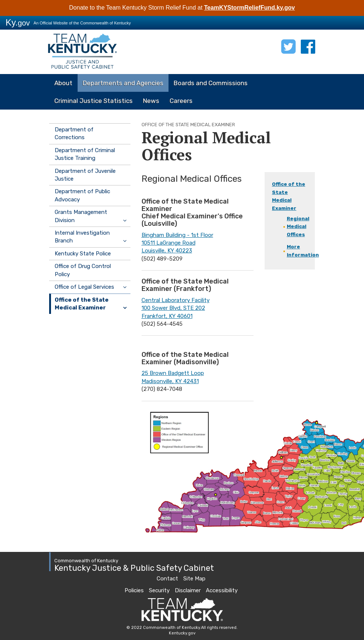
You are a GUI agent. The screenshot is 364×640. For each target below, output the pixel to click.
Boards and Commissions (211, 83)
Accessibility (222, 590)
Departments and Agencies (123, 83)
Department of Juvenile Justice (85, 175)
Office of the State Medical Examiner (82, 303)
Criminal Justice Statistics (93, 100)
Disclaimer (188, 590)
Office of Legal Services (84, 287)
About (63, 83)
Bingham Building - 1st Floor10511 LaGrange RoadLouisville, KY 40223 (177, 243)
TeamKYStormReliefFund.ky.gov (249, 7)
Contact (167, 578)
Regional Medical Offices (298, 226)
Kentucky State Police (83, 253)
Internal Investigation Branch (82, 236)
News (151, 100)
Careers (181, 100)
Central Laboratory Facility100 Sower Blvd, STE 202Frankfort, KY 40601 (176, 308)
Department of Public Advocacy (82, 195)
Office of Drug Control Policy (83, 270)
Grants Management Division (81, 216)
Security (159, 590)
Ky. (18, 22)
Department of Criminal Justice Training (85, 154)
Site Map (194, 578)
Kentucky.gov (182, 633)
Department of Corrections (74, 133)
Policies (134, 590)
